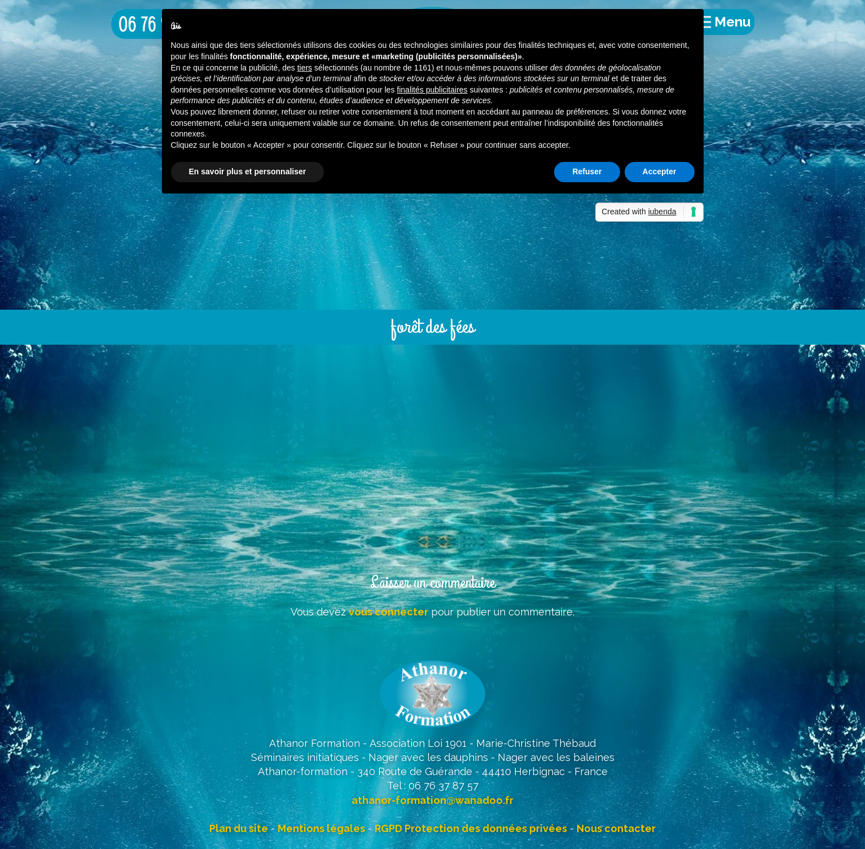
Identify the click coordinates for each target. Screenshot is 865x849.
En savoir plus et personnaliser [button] (247, 171)
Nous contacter (616, 828)
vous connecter (388, 612)
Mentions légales (321, 828)
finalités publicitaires (432, 89)
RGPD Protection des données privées (471, 828)
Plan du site (238, 828)
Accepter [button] (660, 171)
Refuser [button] (586, 171)
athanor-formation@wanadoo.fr (432, 800)
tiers (304, 67)
